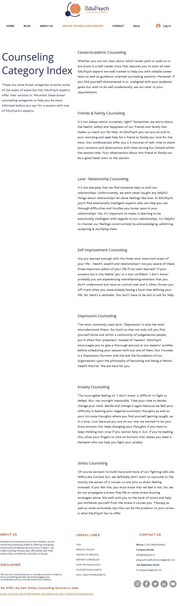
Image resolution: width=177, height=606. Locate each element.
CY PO (86, 549)
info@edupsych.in (145, 555)
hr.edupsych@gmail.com (149, 570)
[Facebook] (146, 583)
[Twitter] (155, 583)
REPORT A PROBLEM (88, 559)
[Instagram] (137, 583)
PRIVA (79, 549)
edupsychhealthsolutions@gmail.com (155, 560)
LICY (92, 549)
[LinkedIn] (164, 583)
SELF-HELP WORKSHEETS (91, 575)
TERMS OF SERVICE (87, 554)
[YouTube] (172, 583)
